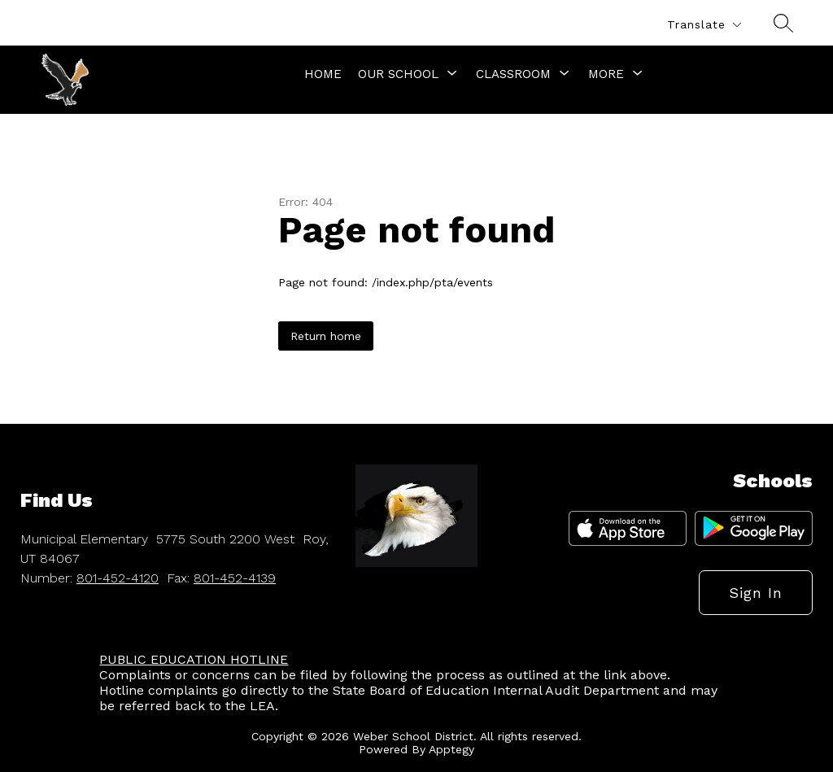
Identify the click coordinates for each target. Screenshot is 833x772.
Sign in (756, 592)
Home (323, 74)
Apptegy (451, 749)
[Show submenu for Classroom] (513, 74)
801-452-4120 (117, 578)
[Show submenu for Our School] (398, 74)
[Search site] (783, 23)
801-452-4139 (235, 578)
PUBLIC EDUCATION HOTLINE (193, 659)
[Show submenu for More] (606, 74)
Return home (325, 335)
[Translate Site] (703, 25)
